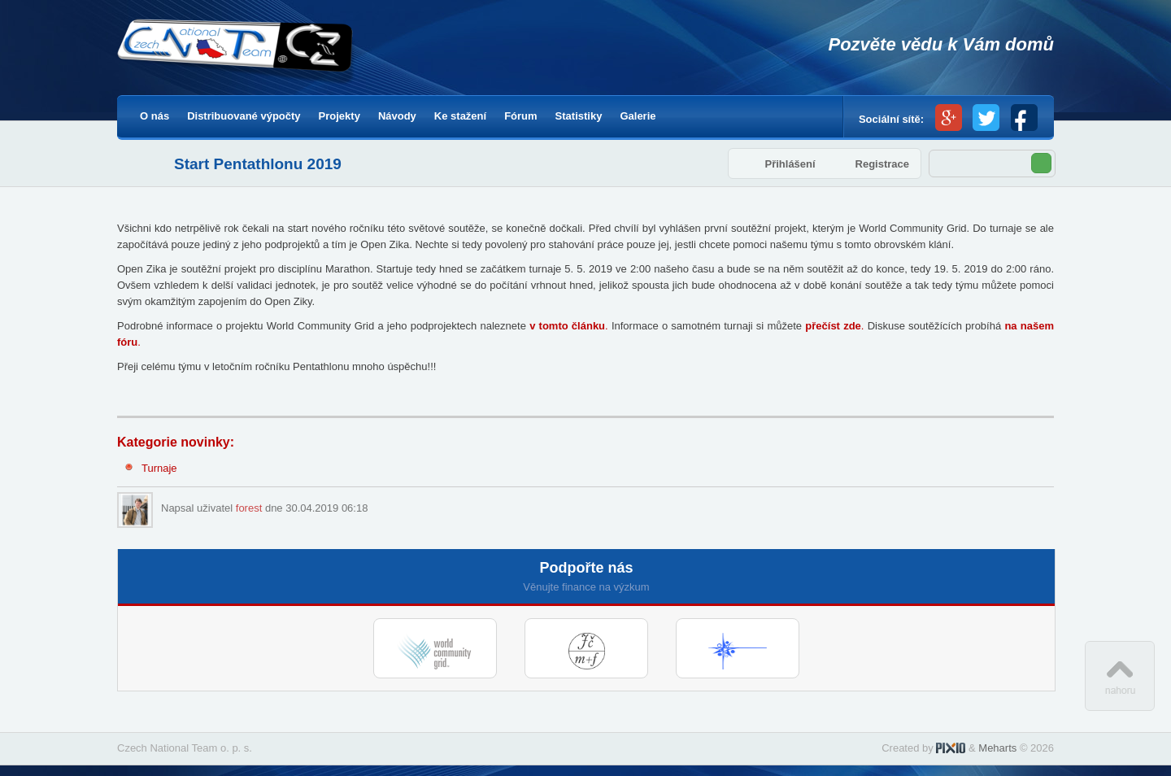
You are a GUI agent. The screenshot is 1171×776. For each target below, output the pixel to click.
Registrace (882, 164)
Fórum (520, 116)
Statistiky (579, 116)
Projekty (339, 116)
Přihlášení (789, 164)
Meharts (997, 748)
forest (249, 508)
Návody (397, 116)
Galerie (637, 116)
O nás (154, 116)
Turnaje (159, 468)
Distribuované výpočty (243, 116)
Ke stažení (460, 116)
